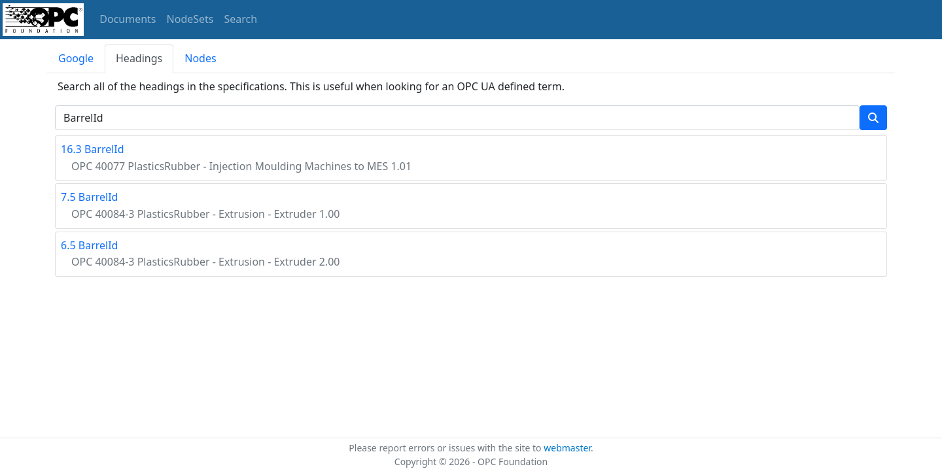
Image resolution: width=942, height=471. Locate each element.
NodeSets (190, 19)
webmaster (567, 448)
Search (241, 19)
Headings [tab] (139, 58)
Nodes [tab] (200, 58)
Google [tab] (76, 58)
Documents (127, 19)
